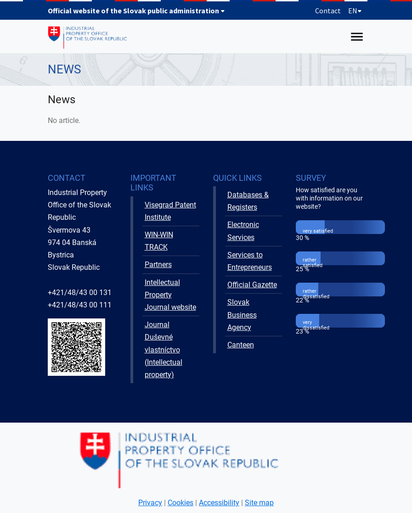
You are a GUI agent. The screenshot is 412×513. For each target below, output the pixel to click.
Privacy (150, 502)
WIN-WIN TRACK (159, 240)
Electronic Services (243, 230)
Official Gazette (252, 284)
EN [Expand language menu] (355, 10)
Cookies (180, 502)
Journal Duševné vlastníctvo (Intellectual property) (163, 349)
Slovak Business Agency (242, 314)
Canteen (240, 344)
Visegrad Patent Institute (170, 211)
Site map (259, 502)
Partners (158, 264)
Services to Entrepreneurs (249, 261)
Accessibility (219, 502)
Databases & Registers (248, 201)
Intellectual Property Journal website (170, 295)
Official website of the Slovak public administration (136, 10)
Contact (328, 10)
